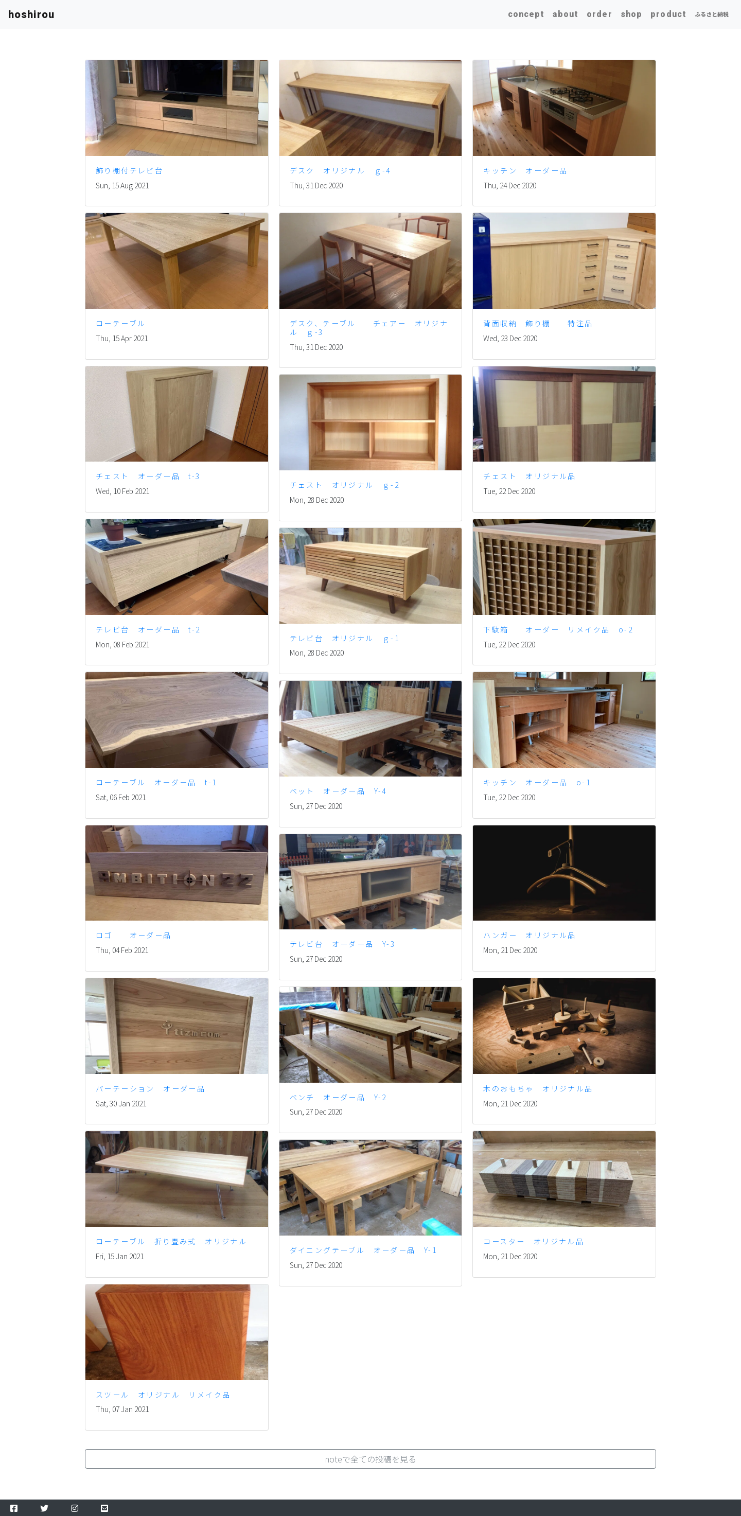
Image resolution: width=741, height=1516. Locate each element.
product (668, 14)
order (599, 14)
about (565, 14)
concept (526, 14)
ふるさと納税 (712, 14)
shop (631, 14)
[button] (370, 1459)
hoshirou (31, 14)
